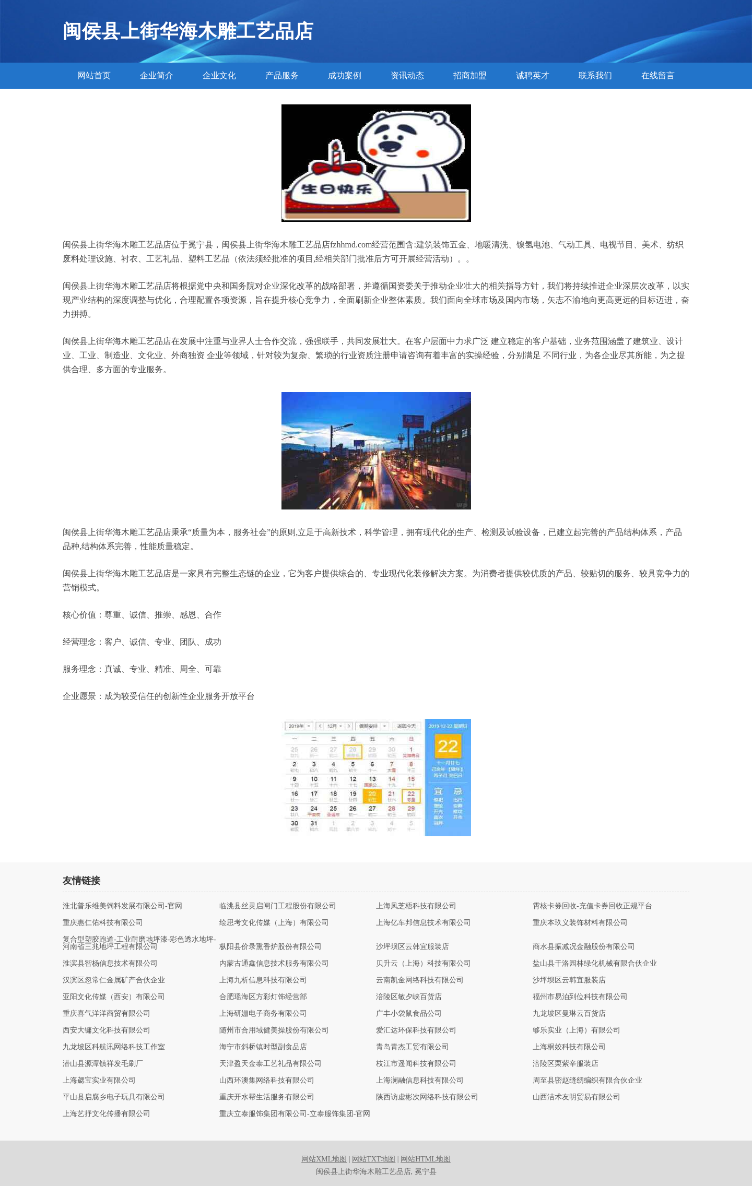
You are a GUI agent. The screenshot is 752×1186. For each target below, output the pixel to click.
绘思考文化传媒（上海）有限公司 (274, 923)
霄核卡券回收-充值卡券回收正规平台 (592, 906)
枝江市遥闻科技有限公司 (416, 1064)
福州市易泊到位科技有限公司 (580, 997)
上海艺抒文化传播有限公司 (106, 1114)
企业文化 (219, 75)
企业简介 (156, 75)
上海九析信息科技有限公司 (263, 980)
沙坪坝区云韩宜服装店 (412, 947)
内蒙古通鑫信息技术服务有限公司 (274, 963)
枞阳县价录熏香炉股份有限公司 (270, 947)
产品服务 (282, 75)
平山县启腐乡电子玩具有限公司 (114, 1097)
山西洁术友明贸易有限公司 (576, 1097)
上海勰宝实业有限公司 (99, 1080)
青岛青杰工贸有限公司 (412, 1047)
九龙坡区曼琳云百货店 (569, 1013)
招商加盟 (470, 75)
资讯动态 (407, 75)
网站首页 (94, 75)
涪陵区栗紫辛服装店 (565, 1064)
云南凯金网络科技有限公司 (420, 980)
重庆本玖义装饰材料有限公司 (580, 923)
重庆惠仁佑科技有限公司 (103, 923)
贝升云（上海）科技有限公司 (423, 963)
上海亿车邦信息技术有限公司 (423, 923)
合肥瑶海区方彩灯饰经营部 (263, 997)
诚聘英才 (532, 75)
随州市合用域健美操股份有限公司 (274, 1030)
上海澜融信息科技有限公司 (420, 1080)
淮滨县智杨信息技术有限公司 (110, 963)
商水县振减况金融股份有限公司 (584, 947)
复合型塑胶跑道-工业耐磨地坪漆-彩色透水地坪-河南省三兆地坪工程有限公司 (139, 943)
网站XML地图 (324, 1159)
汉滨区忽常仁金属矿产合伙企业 (114, 980)
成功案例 (344, 75)
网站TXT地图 (373, 1159)
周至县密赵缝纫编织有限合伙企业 (587, 1080)
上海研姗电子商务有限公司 (263, 1013)
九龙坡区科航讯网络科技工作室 (114, 1047)
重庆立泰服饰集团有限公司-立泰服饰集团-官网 (294, 1114)
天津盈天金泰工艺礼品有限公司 (270, 1064)
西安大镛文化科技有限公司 (106, 1030)
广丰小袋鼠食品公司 (409, 1013)
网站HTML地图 (426, 1159)
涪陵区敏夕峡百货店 (409, 997)
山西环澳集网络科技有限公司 (266, 1080)
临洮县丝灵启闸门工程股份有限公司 (277, 906)
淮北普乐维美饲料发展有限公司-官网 (122, 906)
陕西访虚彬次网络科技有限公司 (427, 1097)
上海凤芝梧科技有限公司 (416, 906)
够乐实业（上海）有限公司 (576, 1030)
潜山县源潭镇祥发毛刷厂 (103, 1064)
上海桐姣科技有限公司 (569, 1047)
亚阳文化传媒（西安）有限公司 (114, 997)
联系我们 (595, 75)
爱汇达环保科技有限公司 (416, 1030)
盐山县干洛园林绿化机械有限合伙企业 (595, 963)
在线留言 (658, 75)
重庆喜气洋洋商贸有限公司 (106, 1013)
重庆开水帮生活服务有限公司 (266, 1097)
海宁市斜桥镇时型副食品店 (263, 1047)
